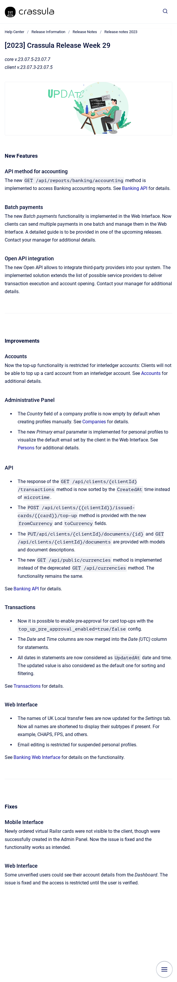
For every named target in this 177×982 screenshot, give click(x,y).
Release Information (48, 32)
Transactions (27, 686)
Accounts (151, 373)
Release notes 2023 (120, 32)
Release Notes (85, 32)
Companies (94, 421)
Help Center (14, 32)
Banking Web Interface (37, 757)
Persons (26, 448)
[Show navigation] (164, 969)
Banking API (134, 188)
